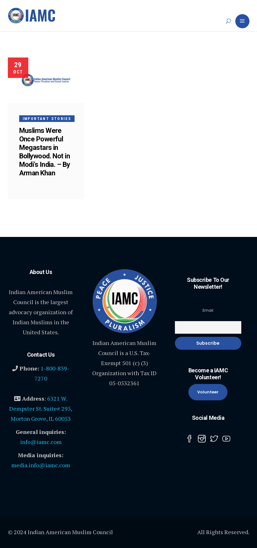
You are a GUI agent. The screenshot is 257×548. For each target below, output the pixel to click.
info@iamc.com (41, 442)
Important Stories (47, 119)
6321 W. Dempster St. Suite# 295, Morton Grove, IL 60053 (40, 408)
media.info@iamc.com (40, 465)
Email (208, 310)
